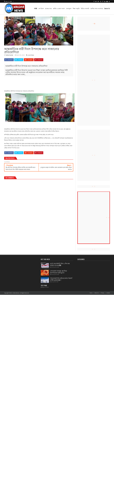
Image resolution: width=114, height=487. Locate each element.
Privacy (102, 292)
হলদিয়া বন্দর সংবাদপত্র (97, 8)
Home (91, 292)
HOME (35, 8)
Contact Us (107, 8)
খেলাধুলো (68, 8)
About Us (97, 292)
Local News (31, 55)
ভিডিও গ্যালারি (85, 8)
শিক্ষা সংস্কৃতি (76, 8)
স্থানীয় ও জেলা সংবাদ (59, 8)
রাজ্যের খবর (48, 8)
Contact (108, 292)
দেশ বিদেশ (41, 8)
